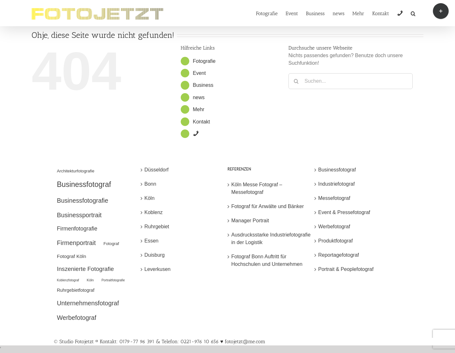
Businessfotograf (84, 184)
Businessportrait (79, 215)
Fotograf (111, 243)
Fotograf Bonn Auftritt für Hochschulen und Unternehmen (266, 260)
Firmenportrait (76, 242)
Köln (90, 280)
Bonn (150, 184)
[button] (413, 13)
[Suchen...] (350, 81)
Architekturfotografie (75, 171)
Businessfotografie (82, 200)
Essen (151, 240)
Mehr (198, 109)
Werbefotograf (76, 317)
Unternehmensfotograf (88, 303)
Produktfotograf (335, 240)
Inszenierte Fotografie (85, 269)
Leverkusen (157, 269)
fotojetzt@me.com (245, 341)
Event (199, 73)
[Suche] (296, 81)
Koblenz (153, 212)
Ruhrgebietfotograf (75, 290)
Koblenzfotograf (68, 280)
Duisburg (154, 255)
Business (203, 85)
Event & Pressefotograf (344, 212)
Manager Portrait (250, 220)
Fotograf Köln (71, 256)
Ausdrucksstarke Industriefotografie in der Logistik (271, 238)
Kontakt (201, 121)
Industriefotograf (336, 184)
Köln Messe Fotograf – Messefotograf (256, 188)
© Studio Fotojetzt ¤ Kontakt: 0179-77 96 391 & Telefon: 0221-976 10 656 (137, 341)
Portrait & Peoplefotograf (345, 269)
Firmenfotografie (77, 228)
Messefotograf (334, 198)
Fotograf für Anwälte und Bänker (267, 206)
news (198, 97)
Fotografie (204, 61)
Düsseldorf (156, 169)
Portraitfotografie (113, 280)
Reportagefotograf (338, 255)
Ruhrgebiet (156, 226)
